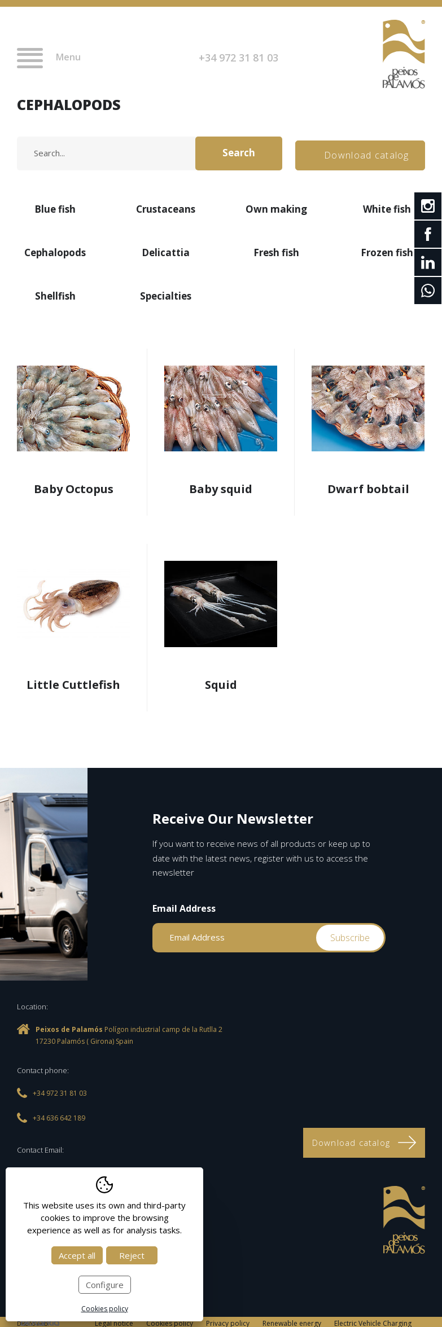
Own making (276, 206)
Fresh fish (276, 249)
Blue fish (55, 206)
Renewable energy (291, 1320)
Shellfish (55, 293)
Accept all (77, 1255)
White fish (387, 206)
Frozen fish (387, 249)
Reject (132, 1255)
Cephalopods (55, 249)
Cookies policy (104, 1308)
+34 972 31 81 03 (238, 57)
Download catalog (367, 152)
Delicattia (166, 249)
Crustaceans (165, 206)
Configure (105, 1284)
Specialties (165, 293)
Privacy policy (228, 1320)
